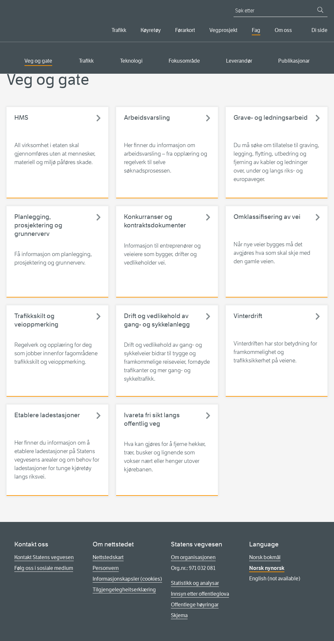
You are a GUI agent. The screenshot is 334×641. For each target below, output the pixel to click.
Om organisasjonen (193, 557)
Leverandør (239, 61)
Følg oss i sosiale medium (43, 568)
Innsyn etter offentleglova (200, 594)
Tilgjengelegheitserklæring (124, 590)
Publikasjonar (294, 61)
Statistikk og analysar (195, 583)
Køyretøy (151, 30)
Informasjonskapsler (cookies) (127, 579)
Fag (256, 30)
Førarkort (185, 30)
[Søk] (320, 10)
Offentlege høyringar (195, 605)
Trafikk (119, 30)
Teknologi (131, 61)
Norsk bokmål (265, 557)
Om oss (283, 30)
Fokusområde (184, 61)
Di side (319, 30)
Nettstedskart (108, 557)
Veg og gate (38, 61)
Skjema (179, 615)
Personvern (106, 568)
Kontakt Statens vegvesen (44, 557)
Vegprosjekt (223, 30)
